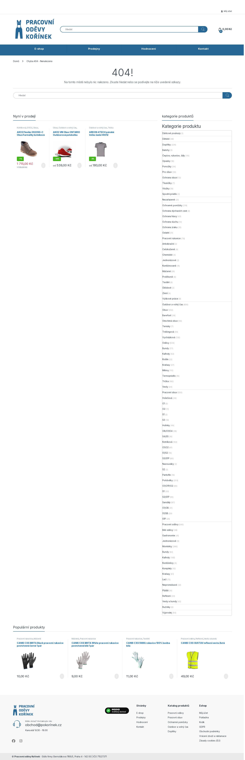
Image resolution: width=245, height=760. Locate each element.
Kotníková (21, 128)
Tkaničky (167, 183)
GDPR (202, 726)
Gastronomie (168, 535)
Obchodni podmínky (209, 731)
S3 (163, 420)
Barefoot (166, 315)
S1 (163, 414)
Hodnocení (148, 48)
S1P (164, 518)
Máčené (166, 271)
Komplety (167, 568)
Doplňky (166, 144)
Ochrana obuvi (169, 177)
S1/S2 (165, 452)
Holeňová (167, 398)
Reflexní (166, 596)
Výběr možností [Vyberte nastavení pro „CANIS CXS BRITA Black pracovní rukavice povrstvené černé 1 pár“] (62, 676)
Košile (165, 359)
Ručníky (166, 607)
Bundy (165, 348)
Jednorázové (169, 260)
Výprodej (167, 612)
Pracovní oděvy (170, 524)
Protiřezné (167, 276)
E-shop (39, 48)
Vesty (165, 386)
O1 (163, 403)
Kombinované (169, 265)
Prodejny (94, 48)
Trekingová (168, 331)
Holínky (166, 425)
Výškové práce (170, 298)
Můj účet (226, 11)
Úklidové (166, 287)
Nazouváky (168, 464)
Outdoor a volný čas (68, 128)
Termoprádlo (168, 375)
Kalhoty (166, 353)
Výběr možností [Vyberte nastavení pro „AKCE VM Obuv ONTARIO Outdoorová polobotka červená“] (79, 165)
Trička (110, 128)
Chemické (167, 254)
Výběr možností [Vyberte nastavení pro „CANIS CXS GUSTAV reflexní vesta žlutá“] (226, 676)
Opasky (166, 161)
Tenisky (166, 326)
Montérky (167, 546)
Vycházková (168, 337)
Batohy (165, 150)
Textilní (166, 282)
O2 (163, 409)
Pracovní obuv (169, 392)
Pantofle (166, 474)
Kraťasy (166, 365)
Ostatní (165, 232)
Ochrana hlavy (169, 216)
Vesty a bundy (169, 601)
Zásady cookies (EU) (209, 740)
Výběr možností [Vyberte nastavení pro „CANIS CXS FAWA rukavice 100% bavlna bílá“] (171, 676)
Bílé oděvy (167, 530)
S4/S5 (165, 436)
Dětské (165, 138)
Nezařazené (168, 199)
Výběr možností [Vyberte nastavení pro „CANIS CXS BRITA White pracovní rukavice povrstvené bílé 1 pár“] (117, 676)
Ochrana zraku (169, 227)
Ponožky (166, 166)
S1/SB (165, 513)
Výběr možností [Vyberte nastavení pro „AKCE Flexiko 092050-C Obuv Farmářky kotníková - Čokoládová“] (43, 165)
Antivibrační (168, 243)
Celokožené (168, 249)
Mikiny (165, 370)
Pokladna (204, 717)
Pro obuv (167, 172)
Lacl (164, 579)
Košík (202, 722)
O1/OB (165, 507)
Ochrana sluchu (170, 221)
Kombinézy (168, 563)
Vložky (165, 188)
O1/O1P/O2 (167, 485)
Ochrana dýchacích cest (174, 210)
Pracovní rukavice (171, 238)
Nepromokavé (169, 584)
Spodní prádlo (169, 194)
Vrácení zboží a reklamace (212, 736)
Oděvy (165, 342)
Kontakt (203, 48)
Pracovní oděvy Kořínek (27, 756)
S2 (163, 469)
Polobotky (167, 480)
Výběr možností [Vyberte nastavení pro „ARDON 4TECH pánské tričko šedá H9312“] (115, 165)
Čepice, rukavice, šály (173, 155)
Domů (16, 61)
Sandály (166, 502)
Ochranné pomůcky (172, 205)
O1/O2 (29, 128)
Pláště (165, 590)
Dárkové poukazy (171, 133)
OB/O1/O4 (167, 431)
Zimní (165, 293)
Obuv (35, 128)
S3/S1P (165, 458)
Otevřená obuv (170, 320)
